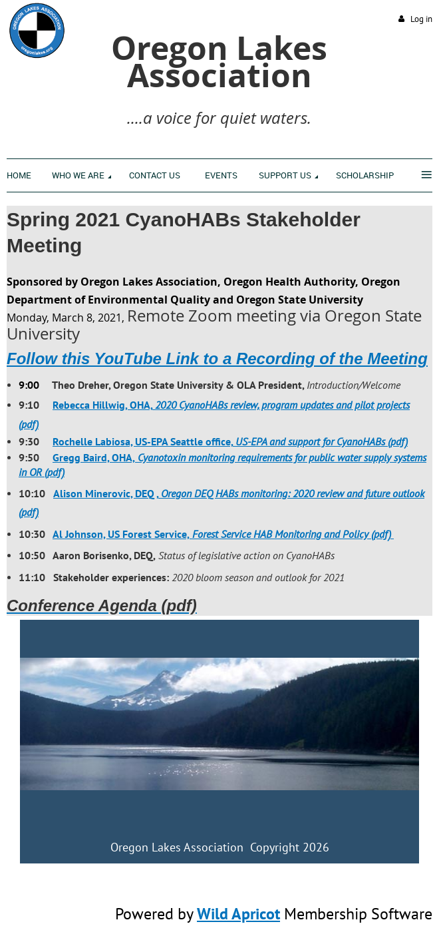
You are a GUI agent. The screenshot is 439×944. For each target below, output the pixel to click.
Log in (421, 19)
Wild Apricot (238, 913)
